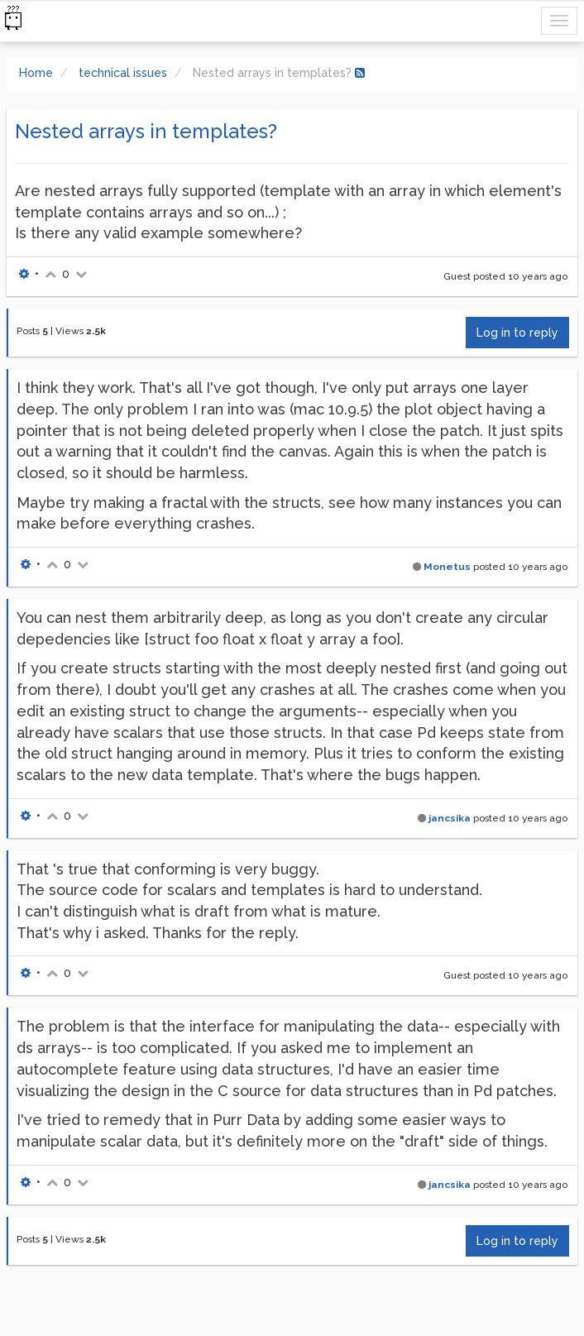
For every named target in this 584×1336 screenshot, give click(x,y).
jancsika (449, 818)
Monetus (447, 566)
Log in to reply (517, 332)
